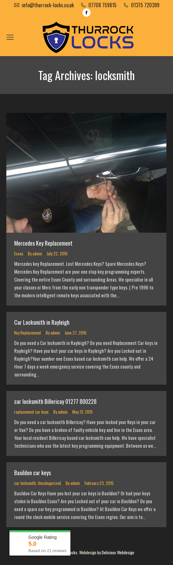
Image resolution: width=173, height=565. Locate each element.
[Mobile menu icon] (10, 37)
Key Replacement (27, 332)
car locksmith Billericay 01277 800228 (55, 401)
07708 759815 (102, 5)
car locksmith (25, 483)
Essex (18, 253)
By (35, 253)
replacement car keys (31, 412)
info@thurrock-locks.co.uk (48, 5)
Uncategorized (49, 483)
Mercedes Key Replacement (43, 243)
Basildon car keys (32, 473)
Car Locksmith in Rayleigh (41, 322)
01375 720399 (145, 5)
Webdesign (87, 552)
